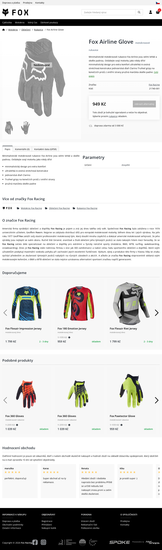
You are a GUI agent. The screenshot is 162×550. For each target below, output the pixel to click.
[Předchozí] (5, 312)
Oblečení (26, 29)
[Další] (156, 312)
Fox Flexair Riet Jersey (123, 328)
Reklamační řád (89, 524)
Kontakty (39, 2)
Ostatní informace (11, 528)
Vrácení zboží (88, 521)
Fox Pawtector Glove (122, 416)
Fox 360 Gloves (14, 416)
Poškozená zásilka (90, 528)
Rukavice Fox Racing (85, 208)
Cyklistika (7, 22)
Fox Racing (154, 84)
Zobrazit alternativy (144, 104)
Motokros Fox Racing (29, 208)
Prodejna (27, 2)
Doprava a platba (11, 2)
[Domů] (3, 29)
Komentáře (22, 149)
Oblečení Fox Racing (57, 208)
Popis (7, 149)
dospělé (126, 165)
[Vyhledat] (139, 12)
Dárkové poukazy (49, 22)
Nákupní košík (49, 528)
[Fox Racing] (9, 208)
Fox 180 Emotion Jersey (72, 328)
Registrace (47, 521)
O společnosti (128, 514)
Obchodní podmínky (12, 524)
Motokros (20, 22)
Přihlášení (47, 524)
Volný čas (32, 22)
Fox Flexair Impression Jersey (23, 328)
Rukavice (38, 29)
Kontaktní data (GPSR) (45, 149)
